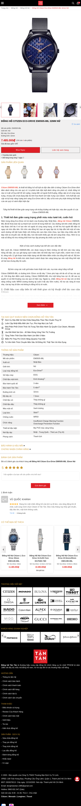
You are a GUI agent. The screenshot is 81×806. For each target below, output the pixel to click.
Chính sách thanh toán (12, 685)
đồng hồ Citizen (65, 221)
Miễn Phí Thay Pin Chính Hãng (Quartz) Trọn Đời (23, 339)
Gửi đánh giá (40, 486)
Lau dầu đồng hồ (10, 751)
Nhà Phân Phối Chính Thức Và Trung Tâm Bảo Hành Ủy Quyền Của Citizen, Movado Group (38, 328)
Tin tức (5, 724)
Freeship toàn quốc (9, 155)
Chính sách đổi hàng (11, 689)
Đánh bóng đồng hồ (11, 755)
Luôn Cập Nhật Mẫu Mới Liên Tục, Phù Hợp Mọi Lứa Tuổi (27, 323)
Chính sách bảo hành (11, 681)
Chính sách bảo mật (11, 716)
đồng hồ (11, 258)
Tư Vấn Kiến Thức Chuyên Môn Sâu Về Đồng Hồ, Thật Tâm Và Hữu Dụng (33, 342)
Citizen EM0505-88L (9, 187)
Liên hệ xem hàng (60, 150)
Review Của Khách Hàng (13, 712)
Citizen (4, 797)
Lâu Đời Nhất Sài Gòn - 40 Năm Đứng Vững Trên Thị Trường (28, 332)
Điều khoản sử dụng (11, 708)
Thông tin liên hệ (9, 677)
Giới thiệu (6, 720)
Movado (12, 797)
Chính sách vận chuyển (12, 698)
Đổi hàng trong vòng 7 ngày (13, 158)
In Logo (6, 763)
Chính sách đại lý (10, 694)
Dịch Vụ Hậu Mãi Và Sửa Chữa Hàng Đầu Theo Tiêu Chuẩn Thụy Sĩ (31, 320)
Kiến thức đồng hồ (10, 728)
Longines (21, 797)
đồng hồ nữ (61, 279)
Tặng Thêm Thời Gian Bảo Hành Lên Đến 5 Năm (23, 335)
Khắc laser (7, 759)
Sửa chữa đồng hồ (10, 738)
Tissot (29, 797)
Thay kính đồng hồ (10, 746)
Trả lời (12, 513)
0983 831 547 (13, 789)
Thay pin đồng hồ (10, 742)
